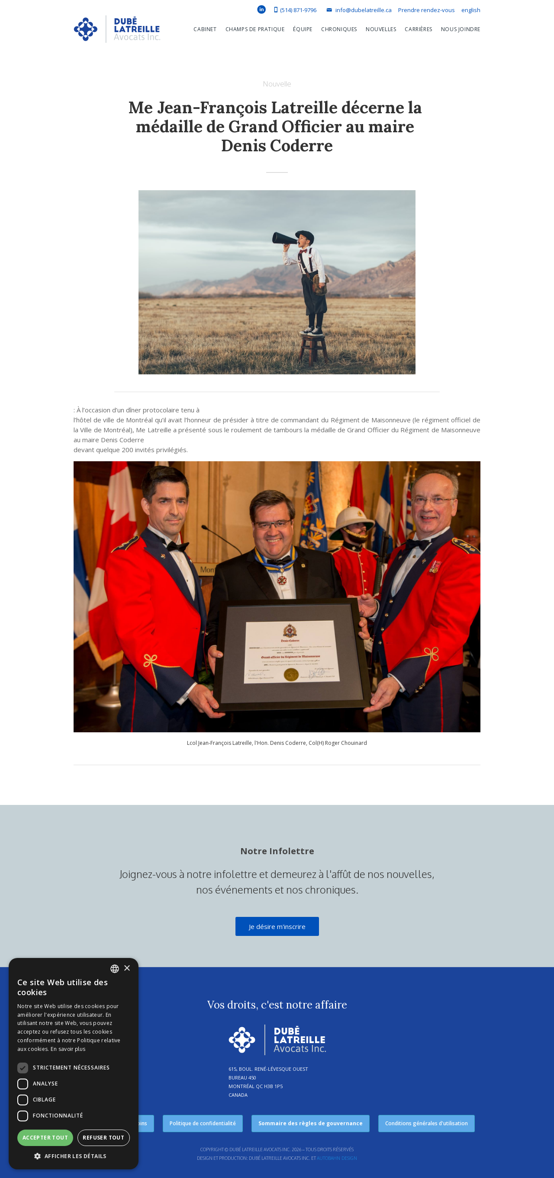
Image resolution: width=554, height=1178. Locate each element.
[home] (117, 31)
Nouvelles (381, 29)
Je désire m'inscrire (277, 926)
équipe (302, 29)
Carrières (418, 29)
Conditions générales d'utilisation (426, 1123)
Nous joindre (460, 29)
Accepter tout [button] (45, 1137)
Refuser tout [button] (103, 1137)
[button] (200, 29)
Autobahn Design (337, 1158)
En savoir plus (68, 1049)
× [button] (126, 968)
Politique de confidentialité (203, 1123)
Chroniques (339, 29)
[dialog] (73, 1063)
